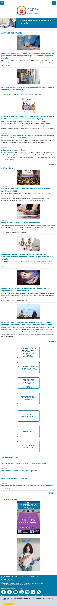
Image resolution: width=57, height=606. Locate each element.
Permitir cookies (8, 604)
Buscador (11, 596)
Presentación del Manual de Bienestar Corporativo (19, 471)
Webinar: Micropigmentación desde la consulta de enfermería (23, 463)
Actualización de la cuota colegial (13, 150)
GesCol (10, 588)
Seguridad (45, 596)
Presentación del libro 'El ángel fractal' (15, 478)
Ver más (51, 164)
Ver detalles (10, 599)
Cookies (51, 596)
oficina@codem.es (28, 583)
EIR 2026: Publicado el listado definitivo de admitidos (20, 223)
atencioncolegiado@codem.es (22, 585)
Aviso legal (38, 596)
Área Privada (18, 596)
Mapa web (4, 596)
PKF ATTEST (19, 588)
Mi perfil (25, 596)
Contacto (31, 596)
